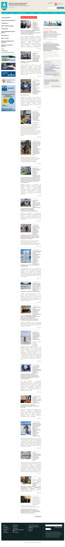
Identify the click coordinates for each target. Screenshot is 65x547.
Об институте (5, 12)
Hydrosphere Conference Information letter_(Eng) (50, 53)
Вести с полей (5, 38)
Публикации (40, 12)
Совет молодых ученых (33, 525)
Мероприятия (32, 12)
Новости (12, 12)
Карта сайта (50, 3)
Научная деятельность (22, 12)
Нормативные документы (8, 20)
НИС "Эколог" (4, 35)
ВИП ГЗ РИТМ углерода (7, 26)
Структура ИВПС (5, 17)
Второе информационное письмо (50, 39)
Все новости (38, 516)
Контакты (30, 530)
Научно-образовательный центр (8, 32)
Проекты (47, 12)
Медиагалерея (4, 50)
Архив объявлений (56, 86)
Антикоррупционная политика (7, 52)
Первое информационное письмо (50, 51)
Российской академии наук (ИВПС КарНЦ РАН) (19, 5)
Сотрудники (4, 23)
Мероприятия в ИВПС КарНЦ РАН (51, 28)
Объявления (54, 12)
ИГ (43, 38)
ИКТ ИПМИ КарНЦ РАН (36, 542)
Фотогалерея (48, 25)
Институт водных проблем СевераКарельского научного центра (18, 3)
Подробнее (46, 83)
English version (11, 7)
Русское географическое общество (7, 41)
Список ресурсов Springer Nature (51, 79)
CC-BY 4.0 (57, 537)
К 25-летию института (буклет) (7, 45)
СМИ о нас (30, 529)
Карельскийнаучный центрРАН (60, 4)
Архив (2, 48)
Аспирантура (4, 28)
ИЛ (45, 38)
